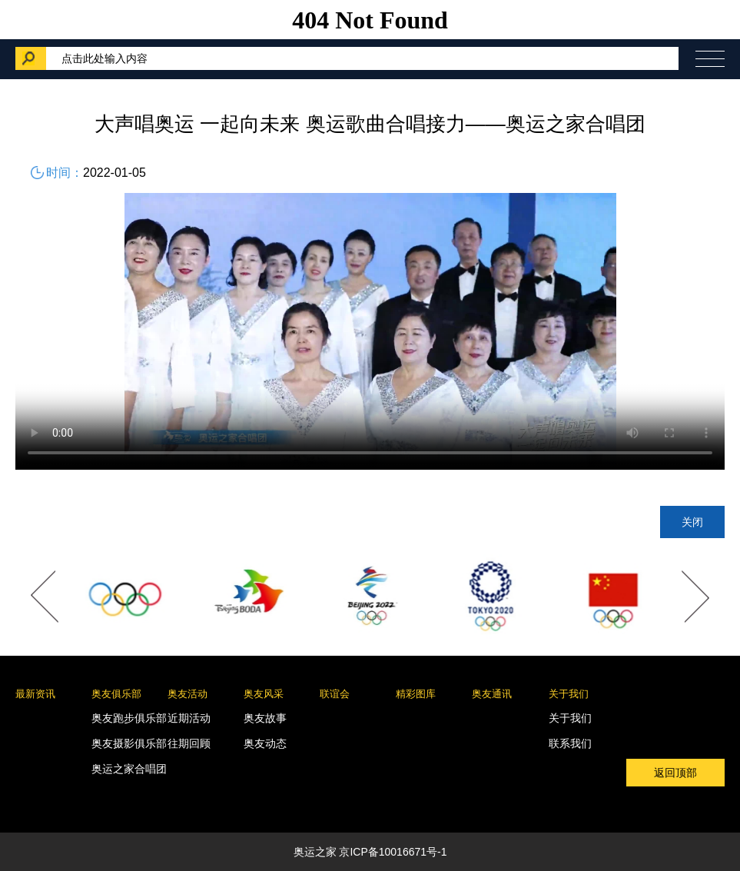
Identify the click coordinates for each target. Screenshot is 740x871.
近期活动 (189, 718)
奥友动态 (265, 743)
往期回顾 (189, 743)
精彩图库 (416, 694)
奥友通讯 (492, 694)
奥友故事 (265, 718)
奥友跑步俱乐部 (129, 718)
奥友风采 (264, 694)
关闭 (692, 522)
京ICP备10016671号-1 (392, 852)
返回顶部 (675, 772)
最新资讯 (35, 694)
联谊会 (335, 694)
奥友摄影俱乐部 (129, 743)
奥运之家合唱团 (129, 769)
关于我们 (569, 694)
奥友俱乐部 (116, 694)
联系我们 (570, 743)
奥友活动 (187, 694)
